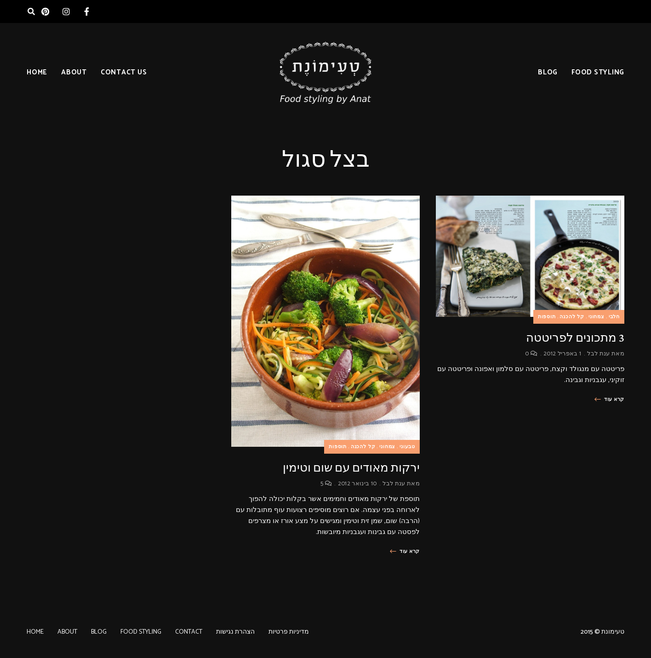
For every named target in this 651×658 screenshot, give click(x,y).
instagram (66, 11)
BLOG (548, 72)
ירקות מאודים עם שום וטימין (351, 467)
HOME (37, 72)
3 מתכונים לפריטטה (575, 337)
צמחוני (596, 317)
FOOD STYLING (597, 72)
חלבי (614, 317)
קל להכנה (572, 317)
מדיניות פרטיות (288, 632)
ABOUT (74, 72)
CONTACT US (124, 72)
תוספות (547, 317)
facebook (86, 11)
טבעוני (407, 447)
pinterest (45, 11)
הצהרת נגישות (235, 632)
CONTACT (188, 632)
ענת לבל (598, 354)
